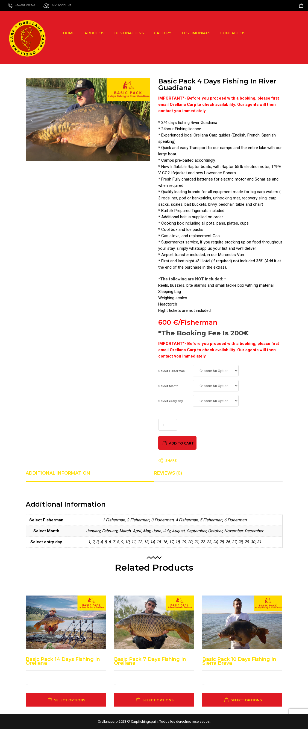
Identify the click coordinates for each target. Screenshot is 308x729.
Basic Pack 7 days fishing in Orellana (150, 661)
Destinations (129, 33)
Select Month (168, 386)
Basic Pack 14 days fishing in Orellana (63, 661)
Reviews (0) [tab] (168, 473)
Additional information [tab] (58, 473)
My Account (61, 5)
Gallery (162, 33)
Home (69, 33)
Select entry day (170, 401)
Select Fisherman (171, 371)
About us (94, 33)
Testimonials (195, 33)
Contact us (232, 33)
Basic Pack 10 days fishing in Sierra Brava (239, 661)
